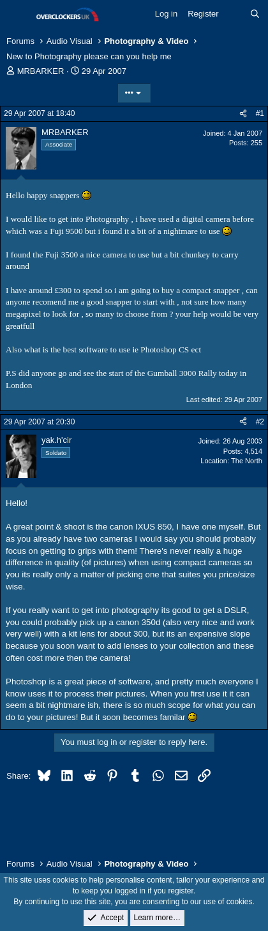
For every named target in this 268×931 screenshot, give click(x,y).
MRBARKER (40, 71)
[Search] (254, 14)
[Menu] (18, 14)
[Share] (243, 113)
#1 (260, 113)
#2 (260, 421)
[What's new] (234, 14)
